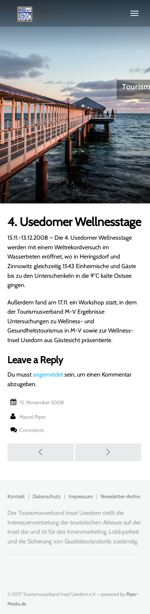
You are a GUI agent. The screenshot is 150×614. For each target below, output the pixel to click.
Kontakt (16, 496)
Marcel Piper (32, 417)
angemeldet (48, 374)
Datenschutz (47, 496)
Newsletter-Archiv (120, 496)
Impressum (81, 496)
